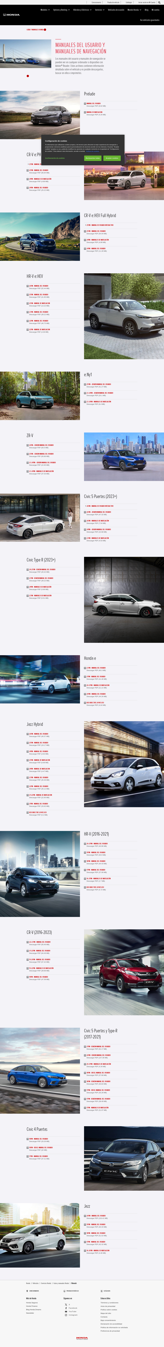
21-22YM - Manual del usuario (39, 952)
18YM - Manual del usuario (38, 978)
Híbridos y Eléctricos (82, 9)
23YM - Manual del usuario (38, 313)
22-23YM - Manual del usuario (39, 943)
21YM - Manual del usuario (96, 678)
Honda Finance (31, 1305)
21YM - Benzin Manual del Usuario (97, 1047)
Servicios (100, 9)
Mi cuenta (155, 9)
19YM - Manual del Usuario (95, 853)
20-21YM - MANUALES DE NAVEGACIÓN (98, 1065)
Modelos (45, 9)
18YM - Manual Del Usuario (38, 1140)
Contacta (104, 1316)
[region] (83, 150)
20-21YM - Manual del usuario (96, 845)
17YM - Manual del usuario (96, 871)
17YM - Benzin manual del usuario (97, 1100)
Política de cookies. (93, 151)
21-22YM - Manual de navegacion (40, 796)
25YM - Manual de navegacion (39, 304)
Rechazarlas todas (93, 158)
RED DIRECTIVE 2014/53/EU (95, 704)
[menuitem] (96, 2)
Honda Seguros (32, 1301)
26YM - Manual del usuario (38, 287)
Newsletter (30, 1312)
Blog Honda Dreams (33, 1308)
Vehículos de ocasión (116, 9)
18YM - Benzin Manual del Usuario (97, 1082)
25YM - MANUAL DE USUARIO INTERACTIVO (100, 225)
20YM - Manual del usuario (96, 695)
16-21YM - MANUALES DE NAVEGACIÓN (98, 880)
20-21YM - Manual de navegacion (97, 686)
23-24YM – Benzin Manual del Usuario (99, 394)
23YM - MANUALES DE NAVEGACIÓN (97, 539)
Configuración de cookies (55, 158)
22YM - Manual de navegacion (39, 330)
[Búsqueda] (159, 2)
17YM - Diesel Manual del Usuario (97, 1091)
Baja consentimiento (108, 1319)
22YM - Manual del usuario (38, 322)
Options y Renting (61, 9)
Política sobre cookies (109, 1309)
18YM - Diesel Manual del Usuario (97, 1074)
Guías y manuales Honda (36, 30)
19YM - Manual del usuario (96, 1225)
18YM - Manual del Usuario (96, 862)
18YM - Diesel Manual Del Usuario (40, 1149)
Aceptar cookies (112, 158)
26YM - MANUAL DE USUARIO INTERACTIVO (100, 506)
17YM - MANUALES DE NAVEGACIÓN (96, 1109)
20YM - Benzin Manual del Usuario (98, 1056)
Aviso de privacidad (108, 1305)
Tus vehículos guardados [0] (149, 20)
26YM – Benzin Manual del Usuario (41, 446)
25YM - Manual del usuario (38, 171)
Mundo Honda (134, 9)
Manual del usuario (95, 104)
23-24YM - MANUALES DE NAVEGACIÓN (98, 403)
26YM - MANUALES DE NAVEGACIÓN (97, 522)
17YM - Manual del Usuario (96, 1243)
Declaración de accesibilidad (111, 1322)
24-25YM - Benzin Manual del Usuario (41, 570)
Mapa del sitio (106, 1312)
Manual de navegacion (95, 113)
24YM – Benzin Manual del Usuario (98, 530)
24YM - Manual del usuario (38, 189)
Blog (146, 9)
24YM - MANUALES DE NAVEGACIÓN (39, 180)
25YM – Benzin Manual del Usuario (98, 385)
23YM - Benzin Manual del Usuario (40, 579)
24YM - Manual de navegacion (39, 770)
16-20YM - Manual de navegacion (97, 1252)
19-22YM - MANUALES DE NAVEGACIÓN (40, 969)
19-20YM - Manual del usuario (39, 961)
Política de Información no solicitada (114, 1326)
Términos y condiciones (109, 1301)
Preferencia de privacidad (110, 1329)
